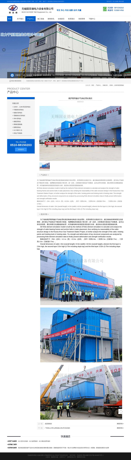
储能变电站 (17, 121)
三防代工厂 (62, 457)
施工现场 (40, 19)
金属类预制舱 (118, 75)
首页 (9, 19)
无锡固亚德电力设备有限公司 (38, 8)
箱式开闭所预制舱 (58, 75)
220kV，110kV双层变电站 (117, 85)
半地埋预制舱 (38, 75)
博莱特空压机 (81, 457)
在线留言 (61, 19)
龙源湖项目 (48, 423)
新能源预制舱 (47, 75)
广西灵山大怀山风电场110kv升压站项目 (57, 428)
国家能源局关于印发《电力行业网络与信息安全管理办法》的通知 (74, 448)
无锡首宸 (80, 455)
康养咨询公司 (71, 457)
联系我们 (71, 19)
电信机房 (30, 75)
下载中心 (92, 19)
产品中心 (30, 19)
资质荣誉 (81, 19)
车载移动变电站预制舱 (106, 75)
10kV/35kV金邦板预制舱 (90, 75)
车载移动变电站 (19, 110)
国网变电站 (17, 127)
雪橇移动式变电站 (19, 115)
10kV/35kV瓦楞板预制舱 (73, 75)
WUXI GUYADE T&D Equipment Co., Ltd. (37, 12)
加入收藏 (115, 1)
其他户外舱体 (18, 133)
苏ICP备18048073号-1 (96, 455)
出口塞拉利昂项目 (44, 441)
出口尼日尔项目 (23, 441)
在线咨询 (21, 149)
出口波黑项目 (33, 441)
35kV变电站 (17, 118)
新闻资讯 (51, 19)
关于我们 (20, 19)
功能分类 (105, 85)
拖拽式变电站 (18, 112)
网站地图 (121, 1)
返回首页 (109, 1)
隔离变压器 (54, 457)
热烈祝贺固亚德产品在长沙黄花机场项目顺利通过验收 (35, 448)
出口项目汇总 (18, 130)
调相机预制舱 (18, 124)
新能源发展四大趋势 (102, 448)
